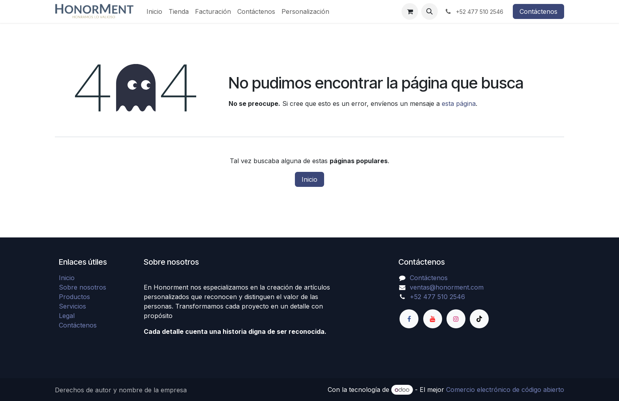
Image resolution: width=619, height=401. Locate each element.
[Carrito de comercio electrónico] (409, 11)
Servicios (72, 306)
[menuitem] (154, 11)
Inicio (309, 179)
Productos (74, 297)
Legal (67, 316)
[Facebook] (409, 318)
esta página (459, 103)
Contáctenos (538, 11)
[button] (429, 11)
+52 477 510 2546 (437, 297)
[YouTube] (432, 318)
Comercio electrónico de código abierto (505, 389)
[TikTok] (479, 318)
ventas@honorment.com (447, 287)
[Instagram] (455, 318)
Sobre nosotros (82, 287)
